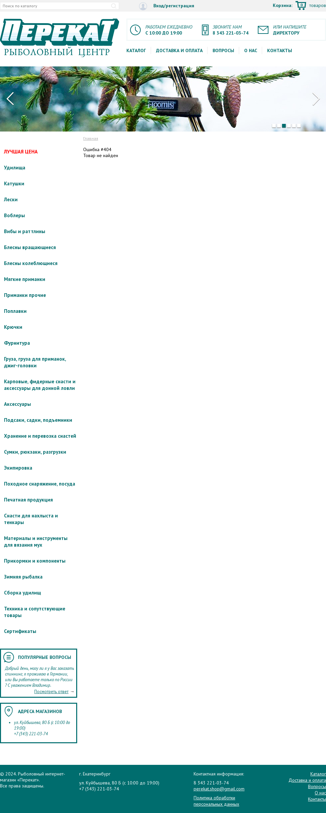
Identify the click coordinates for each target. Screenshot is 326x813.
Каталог (136, 50)
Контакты (279, 50)
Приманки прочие (25, 295)
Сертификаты (20, 631)
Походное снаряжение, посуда (39, 484)
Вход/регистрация (166, 6)
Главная (90, 138)
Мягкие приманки (24, 279)
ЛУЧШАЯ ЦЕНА (21, 151)
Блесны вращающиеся (30, 247)
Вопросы (223, 50)
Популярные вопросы (44, 657)
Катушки (14, 183)
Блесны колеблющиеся (31, 263)
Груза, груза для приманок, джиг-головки (35, 362)
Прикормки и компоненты (35, 561)
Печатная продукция (28, 500)
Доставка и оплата (179, 50)
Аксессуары (17, 404)
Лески (11, 199)
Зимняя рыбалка (23, 577)
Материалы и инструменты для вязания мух (36, 541)
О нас (250, 50)
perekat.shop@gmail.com (219, 789)
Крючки (13, 327)
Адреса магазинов (40, 711)
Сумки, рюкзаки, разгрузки (35, 452)
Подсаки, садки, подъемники (38, 420)
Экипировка (18, 468)
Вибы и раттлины (24, 231)
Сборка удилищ (22, 592)
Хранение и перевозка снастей (40, 436)
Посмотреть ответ (51, 691)
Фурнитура (17, 343)
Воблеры (14, 215)
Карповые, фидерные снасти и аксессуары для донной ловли (40, 384)
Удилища (14, 167)
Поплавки (15, 311)
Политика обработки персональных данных (216, 801)
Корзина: (299, 6)
